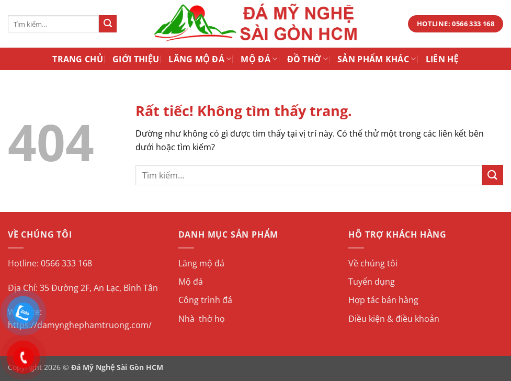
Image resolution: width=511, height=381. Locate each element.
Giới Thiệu (135, 59)
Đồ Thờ (307, 59)
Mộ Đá (259, 59)
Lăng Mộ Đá (199, 59)
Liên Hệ (442, 59)
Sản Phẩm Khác (376, 59)
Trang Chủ (77, 59)
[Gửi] (108, 24)
